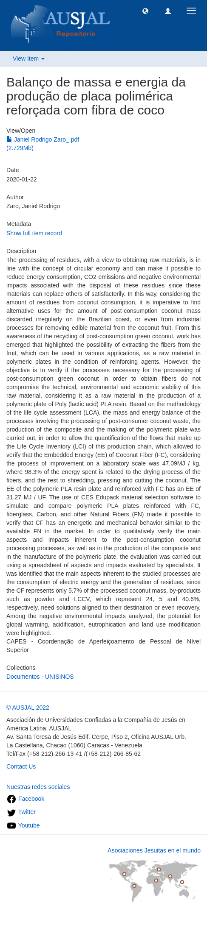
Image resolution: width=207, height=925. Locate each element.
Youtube (23, 825)
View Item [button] (29, 58)
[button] (145, 10)
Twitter (21, 811)
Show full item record (34, 233)
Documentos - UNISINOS (40, 676)
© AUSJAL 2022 (27, 707)
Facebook (25, 798)
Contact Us (21, 766)
